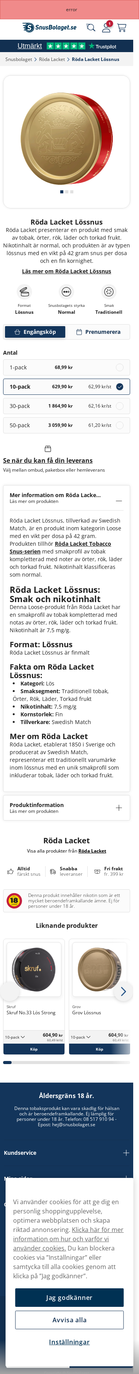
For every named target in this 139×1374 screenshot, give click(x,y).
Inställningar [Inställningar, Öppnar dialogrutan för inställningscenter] (69, 1342)
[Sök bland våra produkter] (90, 27)
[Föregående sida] (9, 991)
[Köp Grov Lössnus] (99, 1049)
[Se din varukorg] (121, 27)
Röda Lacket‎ (52, 59)
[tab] (61, 191)
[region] (69, 1272)
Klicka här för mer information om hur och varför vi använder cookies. (68, 1238)
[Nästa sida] (123, 991)
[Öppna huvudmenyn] (11, 27)
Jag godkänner (69, 1297)
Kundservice (66, 1152)
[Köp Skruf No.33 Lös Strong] (33, 1049)
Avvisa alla (70, 1320)
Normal (66, 312)
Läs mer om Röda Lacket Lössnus (66, 271)
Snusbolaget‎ (18, 59)
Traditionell (108, 312)
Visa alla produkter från (66, 851)
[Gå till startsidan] (49, 28)
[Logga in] (106, 27)
